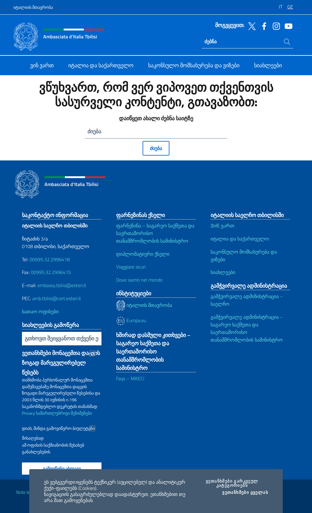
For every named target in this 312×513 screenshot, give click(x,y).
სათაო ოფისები (40, 311)
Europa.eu (131, 320)
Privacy (28, 413)
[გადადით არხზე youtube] (287, 25)
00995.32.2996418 (50, 259)
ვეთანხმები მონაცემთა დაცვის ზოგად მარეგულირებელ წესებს (61, 353)
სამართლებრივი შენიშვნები (64, 413)
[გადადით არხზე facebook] (263, 25)
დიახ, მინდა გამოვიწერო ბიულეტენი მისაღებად (58, 429)
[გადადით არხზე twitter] (250, 25)
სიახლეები (223, 272)
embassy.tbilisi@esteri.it (61, 285)
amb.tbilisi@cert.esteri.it (56, 298)
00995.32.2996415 (51, 272)
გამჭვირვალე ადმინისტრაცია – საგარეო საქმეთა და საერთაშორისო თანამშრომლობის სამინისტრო (247, 328)
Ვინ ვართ (222, 225)
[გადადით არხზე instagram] (275, 25)
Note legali (26, 492)
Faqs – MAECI (130, 378)
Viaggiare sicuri (131, 266)
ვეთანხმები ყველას (245, 492)
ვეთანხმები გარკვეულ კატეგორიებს (236, 483)
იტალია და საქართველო (240, 238)
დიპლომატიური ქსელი (142, 254)
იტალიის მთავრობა (33, 7)
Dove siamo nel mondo (139, 279)
